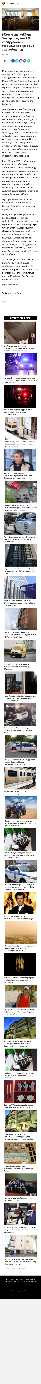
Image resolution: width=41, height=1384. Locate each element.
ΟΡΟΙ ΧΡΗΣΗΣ (30, 1280)
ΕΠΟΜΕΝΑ (20, 1268)
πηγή (4, 301)
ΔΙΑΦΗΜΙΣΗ (10, 1280)
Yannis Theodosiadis (27, 1295)
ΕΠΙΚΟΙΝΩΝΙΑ (20, 1280)
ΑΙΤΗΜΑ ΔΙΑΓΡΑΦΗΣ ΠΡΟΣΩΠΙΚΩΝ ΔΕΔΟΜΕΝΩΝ (20, 1282)
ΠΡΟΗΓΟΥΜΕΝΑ (10, 1268)
